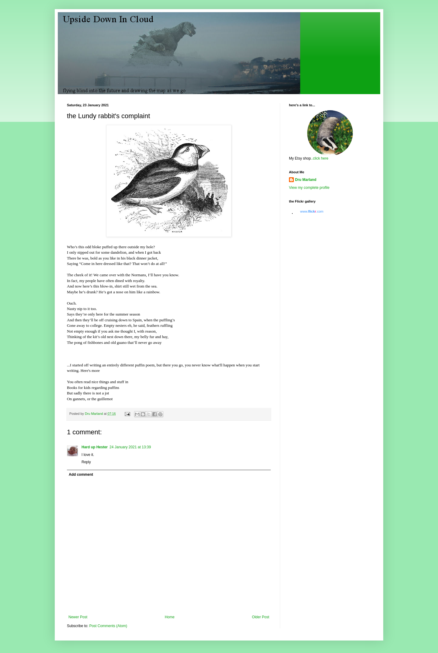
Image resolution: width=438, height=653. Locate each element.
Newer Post (77, 617)
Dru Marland (305, 180)
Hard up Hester (95, 447)
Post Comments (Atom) (108, 626)
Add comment (81, 474)
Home (170, 617)
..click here (319, 158)
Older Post (260, 617)
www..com (311, 211)
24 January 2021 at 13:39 (130, 447)
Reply (86, 462)
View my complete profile (309, 187)
